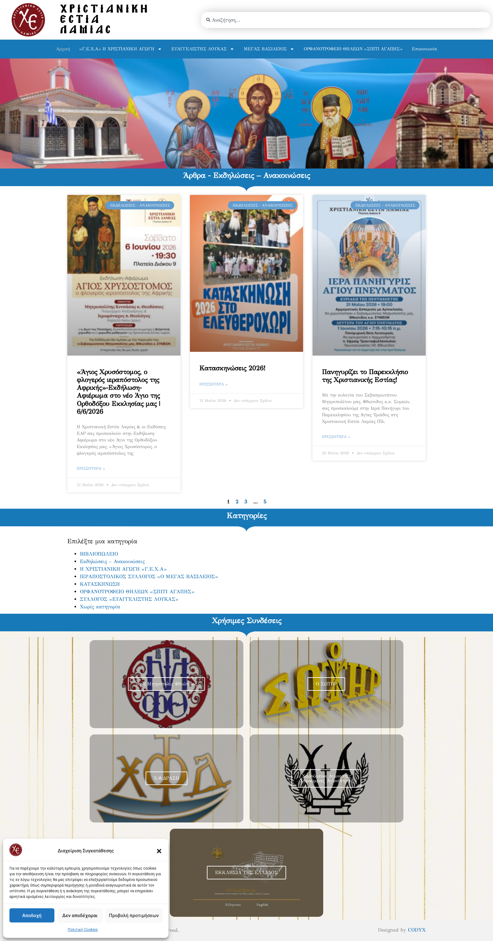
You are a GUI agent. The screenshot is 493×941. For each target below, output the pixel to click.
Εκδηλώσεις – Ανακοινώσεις (112, 561)
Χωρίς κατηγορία (100, 607)
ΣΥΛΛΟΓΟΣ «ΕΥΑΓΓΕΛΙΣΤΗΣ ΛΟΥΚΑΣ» (129, 599)
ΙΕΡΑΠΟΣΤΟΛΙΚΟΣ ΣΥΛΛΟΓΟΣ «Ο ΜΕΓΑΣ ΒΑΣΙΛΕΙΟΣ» (149, 576)
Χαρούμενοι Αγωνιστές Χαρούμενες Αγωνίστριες (326, 778)
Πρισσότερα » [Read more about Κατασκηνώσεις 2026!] (213, 384)
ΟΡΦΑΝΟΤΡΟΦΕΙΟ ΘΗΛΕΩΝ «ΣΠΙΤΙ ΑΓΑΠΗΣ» (353, 49)
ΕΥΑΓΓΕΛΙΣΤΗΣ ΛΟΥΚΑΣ (202, 49)
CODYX (417, 930)
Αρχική (63, 49)
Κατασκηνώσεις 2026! (232, 368)
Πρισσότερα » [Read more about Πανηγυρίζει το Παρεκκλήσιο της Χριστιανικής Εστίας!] (336, 437)
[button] (159, 851)
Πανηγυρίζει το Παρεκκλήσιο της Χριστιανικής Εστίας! (365, 376)
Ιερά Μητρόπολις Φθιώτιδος (166, 684)
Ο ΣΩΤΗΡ (326, 684)
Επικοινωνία (424, 49)
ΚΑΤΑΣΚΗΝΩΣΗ (100, 584)
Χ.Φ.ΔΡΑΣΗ (166, 778)
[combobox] (345, 20)
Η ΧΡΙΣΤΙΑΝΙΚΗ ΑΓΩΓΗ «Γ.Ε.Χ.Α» (123, 569)
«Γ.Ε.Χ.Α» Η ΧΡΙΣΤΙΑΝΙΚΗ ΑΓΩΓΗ (120, 49)
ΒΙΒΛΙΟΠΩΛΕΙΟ (99, 554)
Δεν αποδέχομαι (79, 915)
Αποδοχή (32, 915)
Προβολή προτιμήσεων (134, 915)
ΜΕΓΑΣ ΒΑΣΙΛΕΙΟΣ (269, 49)
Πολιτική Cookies (82, 929)
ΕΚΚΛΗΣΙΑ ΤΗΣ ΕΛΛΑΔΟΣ (246, 872)
